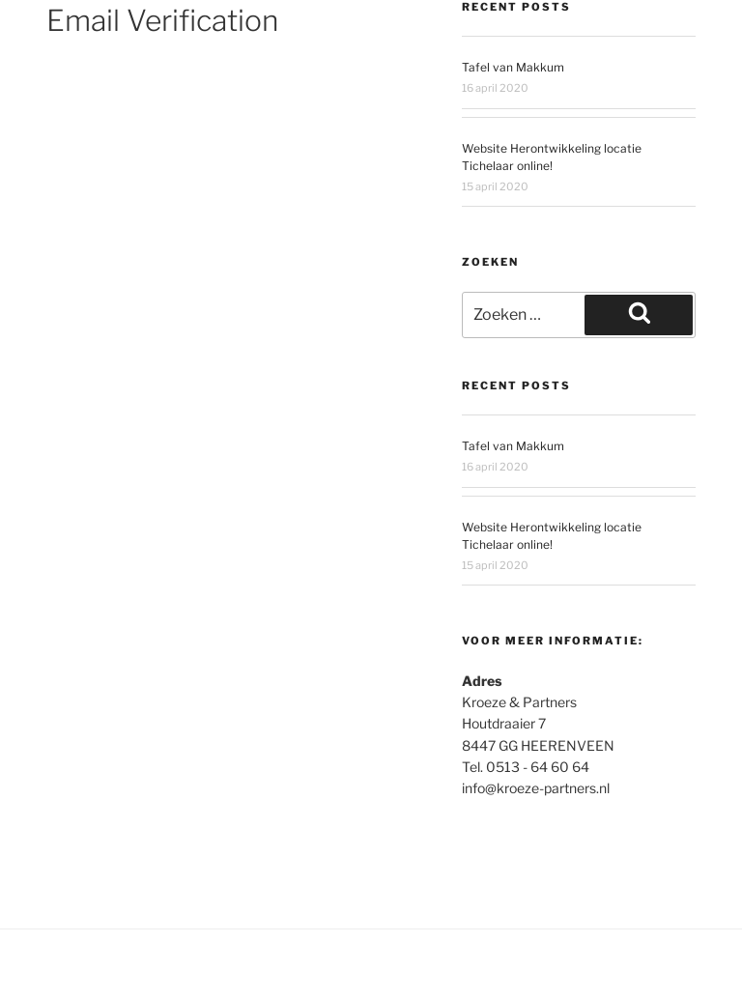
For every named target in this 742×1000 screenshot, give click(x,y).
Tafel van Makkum (513, 67)
